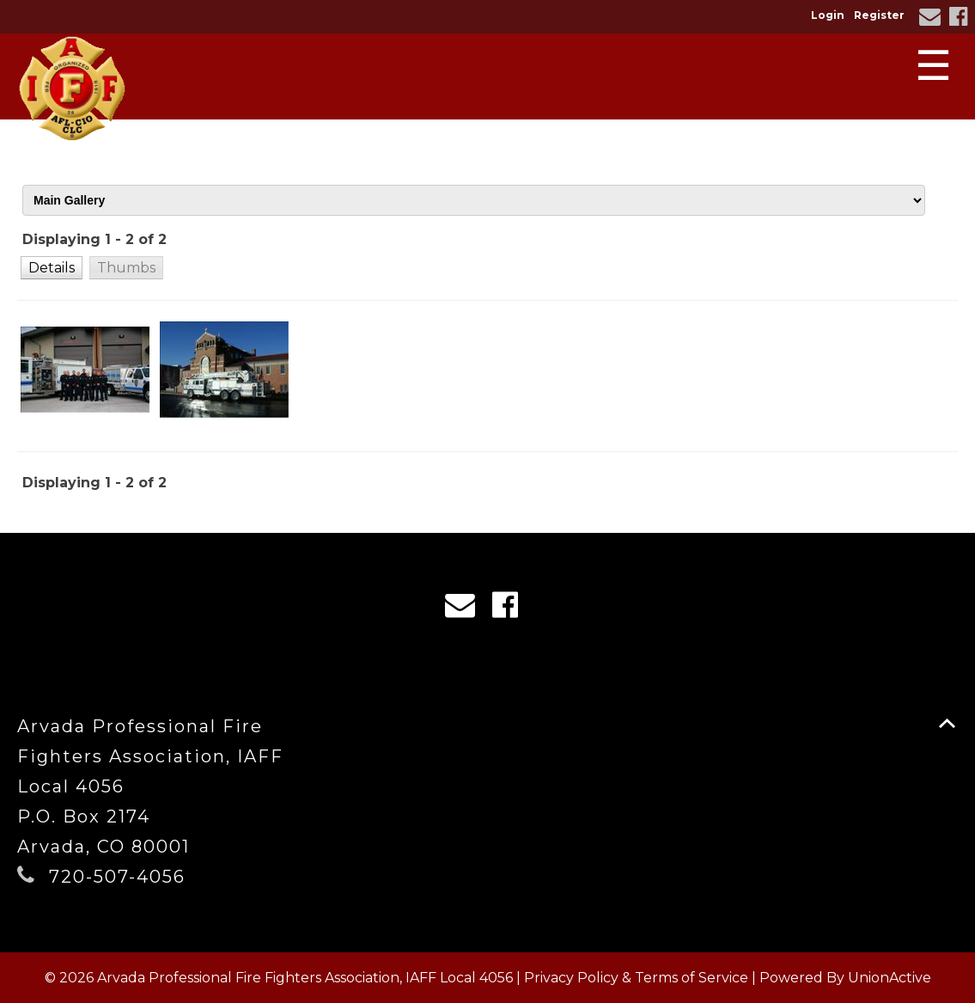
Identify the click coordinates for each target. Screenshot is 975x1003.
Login (827, 15)
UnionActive (889, 977)
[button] (51, 267)
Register (879, 15)
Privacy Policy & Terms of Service (636, 977)
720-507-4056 (117, 876)
